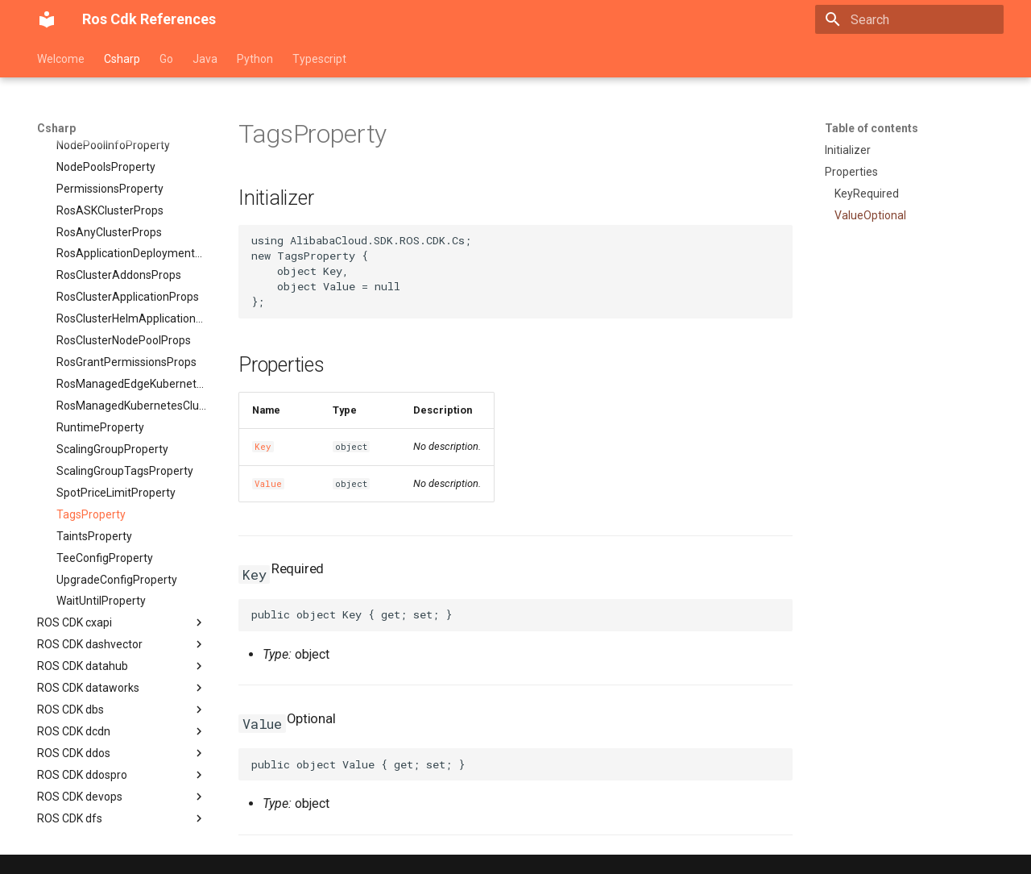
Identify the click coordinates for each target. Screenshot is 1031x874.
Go (166, 58)
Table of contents (871, 128)
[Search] (909, 19)
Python (255, 58)
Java (205, 58)
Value (268, 483)
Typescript (319, 58)
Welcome (61, 58)
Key (263, 446)
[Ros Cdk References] (47, 19)
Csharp (122, 58)
